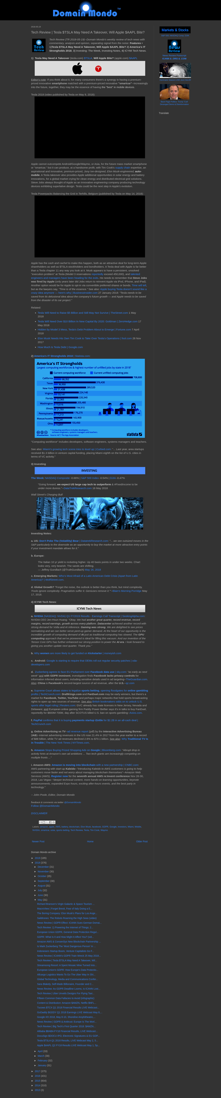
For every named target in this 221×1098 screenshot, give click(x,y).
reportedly (97, 274)
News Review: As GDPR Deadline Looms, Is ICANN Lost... (68, 988)
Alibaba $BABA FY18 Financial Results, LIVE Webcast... (67, 1031)
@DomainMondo (72, 802)
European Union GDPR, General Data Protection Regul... (68, 932)
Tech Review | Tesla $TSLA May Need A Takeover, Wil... (67, 960)
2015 (38, 1080)
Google (113, 827)
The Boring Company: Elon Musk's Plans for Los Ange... (67, 913)
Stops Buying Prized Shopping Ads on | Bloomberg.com (77, 750)
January (42, 1065)
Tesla (86, 830)
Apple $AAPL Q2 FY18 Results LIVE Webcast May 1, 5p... (68, 1045)
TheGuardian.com (136, 679)
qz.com (130, 683)
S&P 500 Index (90, 477)
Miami (131, 827)
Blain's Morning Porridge (127, 590)
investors (122, 827)
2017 (38, 1071)
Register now (59, 776)
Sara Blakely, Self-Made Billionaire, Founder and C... (65, 984)
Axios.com (136, 712)
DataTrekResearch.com (78, 488)
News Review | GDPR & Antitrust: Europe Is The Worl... (67, 1021)
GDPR (105, 827)
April (40, 1051)
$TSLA (88, 58)
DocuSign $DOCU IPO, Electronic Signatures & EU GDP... (68, 1035)
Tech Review (76, 830)
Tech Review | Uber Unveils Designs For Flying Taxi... (65, 993)
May (40, 899)
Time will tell (139, 285)
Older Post (142, 841)
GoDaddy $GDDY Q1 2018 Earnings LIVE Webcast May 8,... (69, 1012)
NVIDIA (36, 830)
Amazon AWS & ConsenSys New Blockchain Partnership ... (69, 941)
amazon (44, 827)
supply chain (122, 167)
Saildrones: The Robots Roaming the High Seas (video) (67, 918)
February (43, 1060)
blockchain (74, 827)
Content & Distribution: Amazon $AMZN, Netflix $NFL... (66, 1002)
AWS (57, 827)
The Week (37, 477)
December (43, 866)
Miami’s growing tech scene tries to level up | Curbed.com (77, 449)
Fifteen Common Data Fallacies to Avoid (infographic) (65, 998)
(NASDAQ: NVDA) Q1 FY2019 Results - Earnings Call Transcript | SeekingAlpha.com (89, 616)
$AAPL (133, 58)
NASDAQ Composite (57, 477)
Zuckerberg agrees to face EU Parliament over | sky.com (80, 671)
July (40, 890)
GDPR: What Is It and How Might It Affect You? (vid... (65, 937)
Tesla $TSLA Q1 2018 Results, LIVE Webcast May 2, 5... (67, 1040)
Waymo (104, 830)
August (42, 885)
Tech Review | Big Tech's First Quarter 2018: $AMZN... (66, 1026)
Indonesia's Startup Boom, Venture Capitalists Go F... (65, 951)
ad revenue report (77, 731)
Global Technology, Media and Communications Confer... (67, 979)
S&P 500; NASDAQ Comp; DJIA (175, 36)
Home (90, 841)
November (43, 871)
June (41, 895)
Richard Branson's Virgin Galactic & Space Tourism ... (66, 904)
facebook (96, 827)
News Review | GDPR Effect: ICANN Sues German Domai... (69, 922)
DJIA (113, 477)
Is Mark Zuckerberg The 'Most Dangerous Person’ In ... (66, 946)
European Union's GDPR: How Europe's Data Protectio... (67, 970)
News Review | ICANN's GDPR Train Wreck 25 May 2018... (69, 955)
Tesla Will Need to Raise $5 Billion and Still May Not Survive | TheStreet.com (83, 312)
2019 (38, 858)
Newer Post (38, 841)
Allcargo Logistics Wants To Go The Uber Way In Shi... (66, 974)
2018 (38, 862)
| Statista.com (62, 355)
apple (51, 827)
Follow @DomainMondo (45, 805)
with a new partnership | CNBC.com (95, 764)
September (44, 881)
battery (64, 827)
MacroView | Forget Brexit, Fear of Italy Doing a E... (64, 908)
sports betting (62, 830)
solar (52, 830)
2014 (38, 1085)
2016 (38, 1076)
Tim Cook (94, 830)
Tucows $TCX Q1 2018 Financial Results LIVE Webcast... (68, 1007)
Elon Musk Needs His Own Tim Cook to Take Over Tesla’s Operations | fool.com (85, 338)
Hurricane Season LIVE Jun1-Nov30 (175, 80)
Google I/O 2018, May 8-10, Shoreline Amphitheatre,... (66, 1017)
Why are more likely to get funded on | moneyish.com (77, 653)
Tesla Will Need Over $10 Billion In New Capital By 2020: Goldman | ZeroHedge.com (88, 321)
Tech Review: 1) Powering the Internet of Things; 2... (65, 927)
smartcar (45, 830)
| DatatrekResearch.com (73, 540)
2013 (38, 1090)
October (42, 876)
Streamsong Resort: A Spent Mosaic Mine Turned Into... (67, 965)
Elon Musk (86, 827)
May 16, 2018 (93, 569)
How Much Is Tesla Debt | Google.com (60, 347)
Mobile (138, 827)
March (41, 1055)
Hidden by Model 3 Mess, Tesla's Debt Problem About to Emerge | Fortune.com (84, 329)
